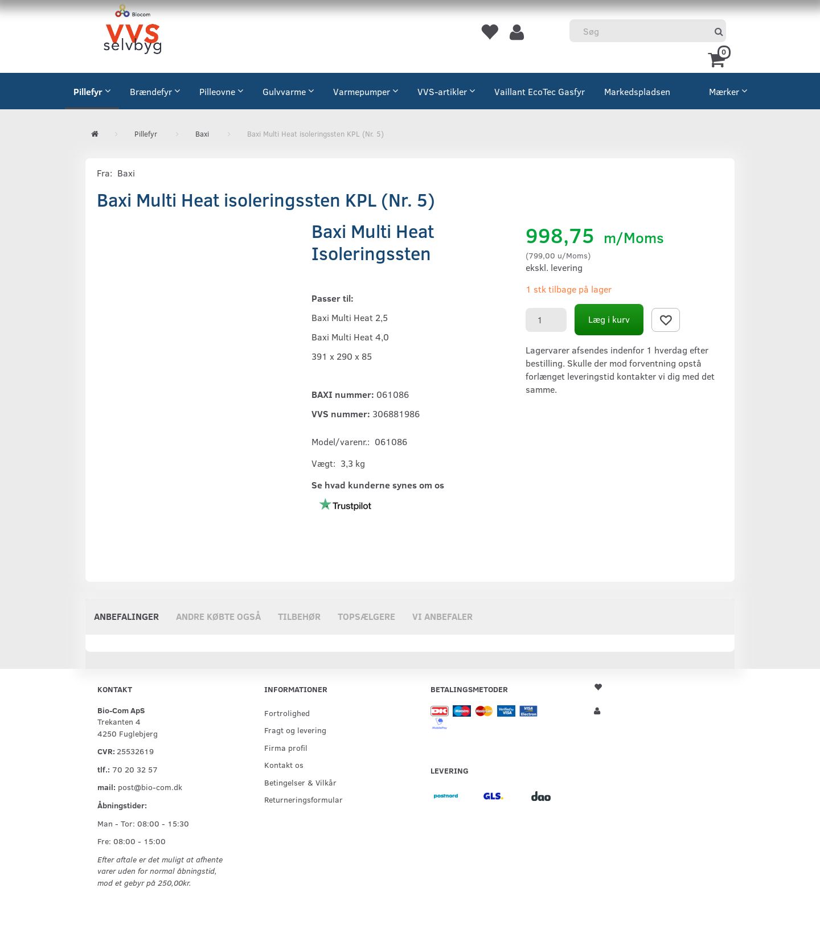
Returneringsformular (303, 799)
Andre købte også (218, 616)
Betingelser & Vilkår (300, 782)
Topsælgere (366, 616)
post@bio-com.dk (150, 786)
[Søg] (719, 31)
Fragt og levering (295, 729)
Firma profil (286, 747)
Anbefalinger (126, 616)
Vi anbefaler (442, 616)
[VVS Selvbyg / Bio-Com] (132, 31)
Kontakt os (284, 764)
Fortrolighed (287, 712)
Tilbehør (299, 616)
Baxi (126, 173)
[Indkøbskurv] (718, 58)
